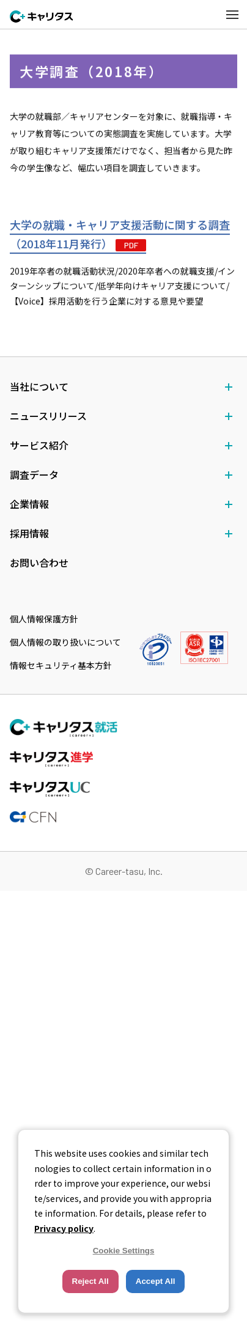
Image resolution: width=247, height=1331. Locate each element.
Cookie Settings (124, 1250)
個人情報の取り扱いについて (65, 642)
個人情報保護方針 (44, 618)
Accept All (155, 1281)
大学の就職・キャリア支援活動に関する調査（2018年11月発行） (120, 235)
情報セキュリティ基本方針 (61, 665)
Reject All (90, 1281)
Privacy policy (64, 1228)
